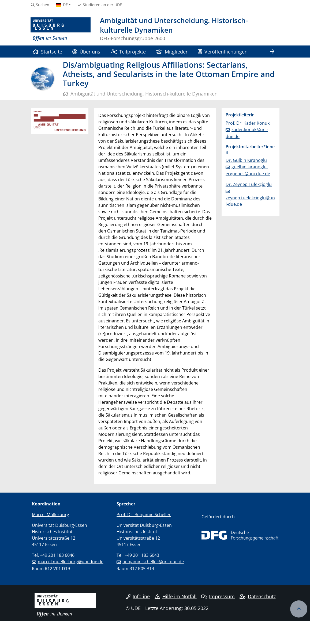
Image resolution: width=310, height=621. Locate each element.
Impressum (218, 596)
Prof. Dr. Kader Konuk (248, 123)
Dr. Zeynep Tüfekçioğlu (249, 184)
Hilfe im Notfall (176, 596)
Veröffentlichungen (223, 51)
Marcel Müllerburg (50, 514)
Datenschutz (258, 596)
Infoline (138, 596)
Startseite (47, 51)
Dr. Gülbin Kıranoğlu (246, 160)
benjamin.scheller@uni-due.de (153, 562)
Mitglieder (171, 51)
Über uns (86, 51)
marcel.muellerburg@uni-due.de (70, 562)
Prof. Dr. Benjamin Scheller (144, 514)
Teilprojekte (128, 51)
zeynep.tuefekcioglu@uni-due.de (250, 201)
